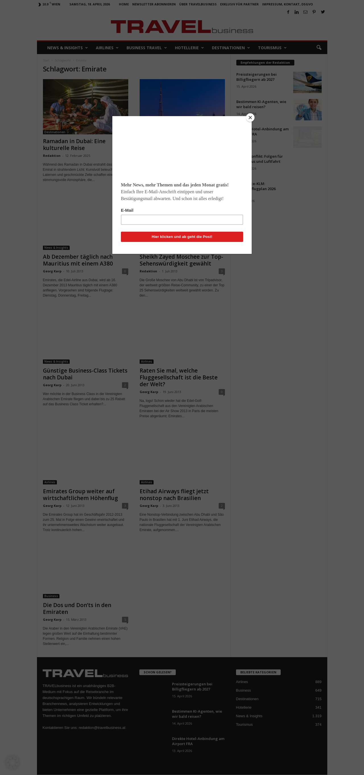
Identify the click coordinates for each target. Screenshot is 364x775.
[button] (12, 762)
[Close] (250, 117)
